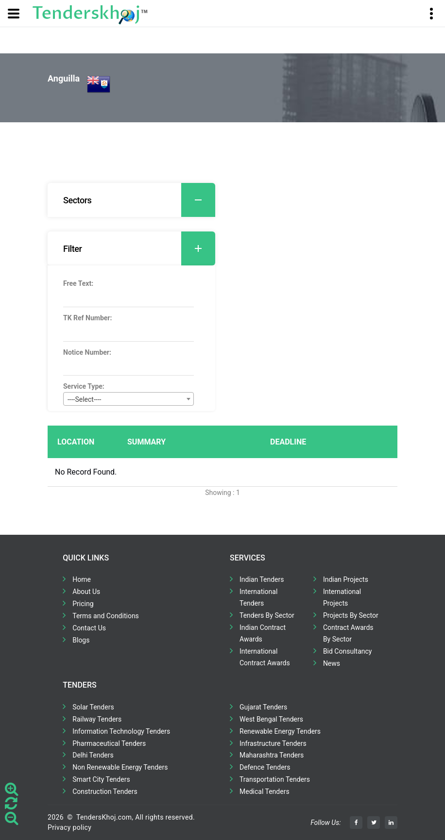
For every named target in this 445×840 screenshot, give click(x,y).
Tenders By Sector (267, 615)
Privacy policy (69, 827)
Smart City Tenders (101, 779)
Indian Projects (345, 579)
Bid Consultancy (347, 651)
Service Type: (83, 386)
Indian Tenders (262, 579)
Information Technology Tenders (121, 731)
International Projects (342, 597)
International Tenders (258, 597)
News (331, 663)
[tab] (131, 200)
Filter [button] (139, 248)
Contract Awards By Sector (348, 633)
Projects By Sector (350, 615)
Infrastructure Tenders (273, 743)
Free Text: (78, 283)
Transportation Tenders (275, 779)
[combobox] (128, 399)
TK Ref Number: (87, 318)
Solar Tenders (93, 707)
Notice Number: (87, 352)
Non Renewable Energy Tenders (120, 767)
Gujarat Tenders (263, 707)
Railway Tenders (96, 719)
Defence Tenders (265, 767)
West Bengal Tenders (271, 719)
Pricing (82, 604)
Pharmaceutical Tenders (109, 743)
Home (81, 579)
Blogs (80, 640)
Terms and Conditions (105, 616)
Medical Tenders (265, 791)
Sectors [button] (139, 200)
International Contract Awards (265, 657)
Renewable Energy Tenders (280, 731)
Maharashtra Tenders (272, 755)
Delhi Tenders (92, 755)
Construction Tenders (104, 791)
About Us (86, 591)
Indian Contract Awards (263, 633)
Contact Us (89, 628)
